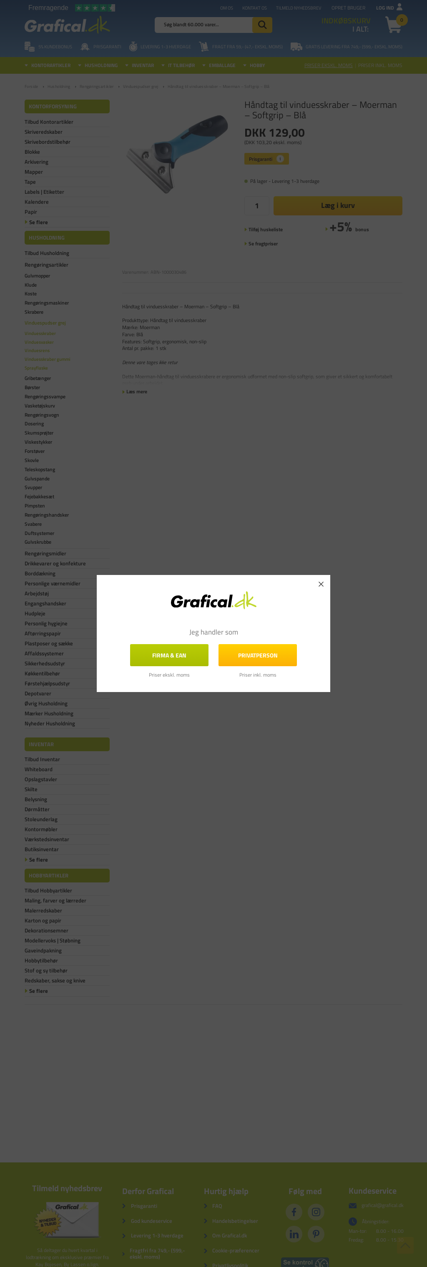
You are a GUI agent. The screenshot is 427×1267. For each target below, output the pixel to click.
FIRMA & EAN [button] (169, 655)
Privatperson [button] (258, 655)
